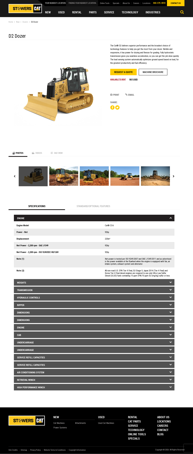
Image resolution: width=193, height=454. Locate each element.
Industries (153, 12)
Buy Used (133, 79)
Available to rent (118, 79)
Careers (136, 3)
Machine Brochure (153, 72)
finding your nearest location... (83, 3)
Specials (116, 3)
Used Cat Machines (106, 423)
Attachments (80, 423)
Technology (130, 12)
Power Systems (60, 427)
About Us (126, 3)
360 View (58, 153)
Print (114, 94)
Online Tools (104, 3)
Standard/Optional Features (93, 206)
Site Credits (13, 450)
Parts (93, 12)
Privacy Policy (35, 450)
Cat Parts (134, 421)
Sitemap (24, 450)
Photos (18, 153)
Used (61, 12)
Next (173, 176)
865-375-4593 (159, 3)
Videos (38, 153)
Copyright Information (77, 450)
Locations (146, 3)
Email (129, 94)
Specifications (37, 206)
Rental (77, 12)
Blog (160, 434)
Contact (162, 430)
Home (11, 22)
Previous (14, 176)
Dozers (25, 22)
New (48, 12)
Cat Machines (59, 423)
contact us (176, 3)
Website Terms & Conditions (55, 450)
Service (109, 12)
